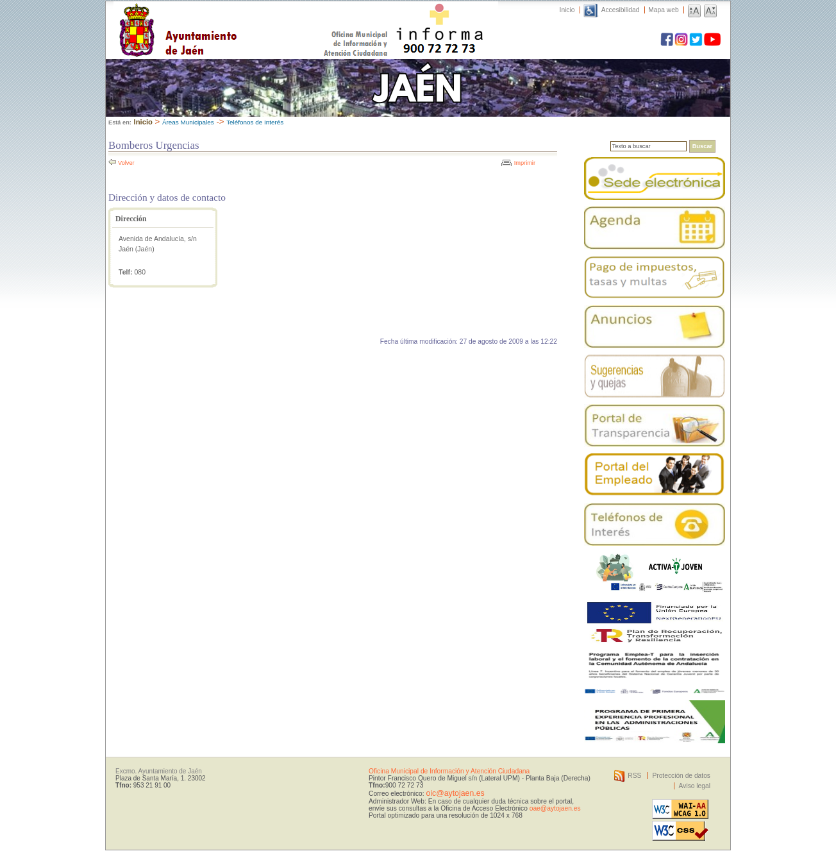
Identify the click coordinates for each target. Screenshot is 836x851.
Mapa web (663, 9)
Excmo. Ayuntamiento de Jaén (158, 771)
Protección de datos (681, 775)
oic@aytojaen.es (455, 793)
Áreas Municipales (188, 122)
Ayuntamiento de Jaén (233, 17)
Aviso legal (694, 785)
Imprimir (524, 163)
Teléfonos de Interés (254, 122)
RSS (634, 775)
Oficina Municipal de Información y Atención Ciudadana (449, 771)
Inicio (567, 9)
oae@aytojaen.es (555, 808)
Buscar (702, 146)
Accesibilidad (620, 9)
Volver (126, 163)
